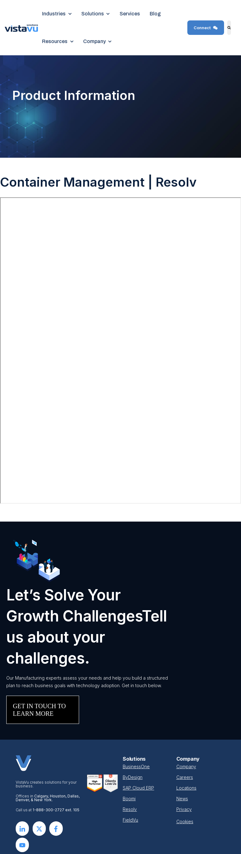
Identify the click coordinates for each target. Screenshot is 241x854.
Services (130, 13)
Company (186, 766)
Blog (155, 13)
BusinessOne (136, 766)
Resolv (130, 809)
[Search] (229, 27)
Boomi (129, 798)
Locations (186, 788)
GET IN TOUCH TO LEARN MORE (39, 710)
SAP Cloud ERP (138, 788)
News (182, 798)
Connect (206, 27)
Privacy (184, 809)
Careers (184, 777)
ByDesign (132, 777)
